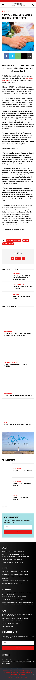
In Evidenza (16, 273)
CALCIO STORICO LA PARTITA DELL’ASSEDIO (17, 425)
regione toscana (8, 244)
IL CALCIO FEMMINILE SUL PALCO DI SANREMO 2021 (15, 581)
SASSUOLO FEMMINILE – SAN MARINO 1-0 (12, 559)
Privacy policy (24, 677)
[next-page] (6, 507)
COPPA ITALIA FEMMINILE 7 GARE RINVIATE (13, 554)
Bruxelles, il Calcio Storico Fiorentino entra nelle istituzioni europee (22, 277)
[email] (18, 527)
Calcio (6, 422)
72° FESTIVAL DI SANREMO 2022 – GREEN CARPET (15, 571)
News (9, 11)
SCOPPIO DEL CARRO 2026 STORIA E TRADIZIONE (23, 287)
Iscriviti (18, 532)
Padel (15, 495)
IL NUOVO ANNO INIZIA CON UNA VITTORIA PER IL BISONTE (17, 605)
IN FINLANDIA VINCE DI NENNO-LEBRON (21, 297)
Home (3, 11)
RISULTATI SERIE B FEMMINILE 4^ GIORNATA (22, 484)
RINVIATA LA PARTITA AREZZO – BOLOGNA (13, 551)
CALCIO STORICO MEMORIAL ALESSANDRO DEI (18, 395)
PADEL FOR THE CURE (7, 626)
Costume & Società (19, 284)
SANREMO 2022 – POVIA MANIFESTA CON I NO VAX (15, 574)
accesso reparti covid (13, 240)
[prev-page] (3, 507)
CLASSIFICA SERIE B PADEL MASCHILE (23, 471)
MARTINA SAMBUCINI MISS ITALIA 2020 (12, 583)
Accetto (10, 677)
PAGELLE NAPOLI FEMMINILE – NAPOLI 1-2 (12, 562)
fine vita (25, 240)
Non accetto (16, 677)
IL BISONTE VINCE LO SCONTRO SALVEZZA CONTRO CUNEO (17, 602)
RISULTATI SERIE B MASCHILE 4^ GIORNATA (21, 498)
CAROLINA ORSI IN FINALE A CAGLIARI (11, 623)
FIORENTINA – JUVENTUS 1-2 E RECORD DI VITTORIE (15, 557)
